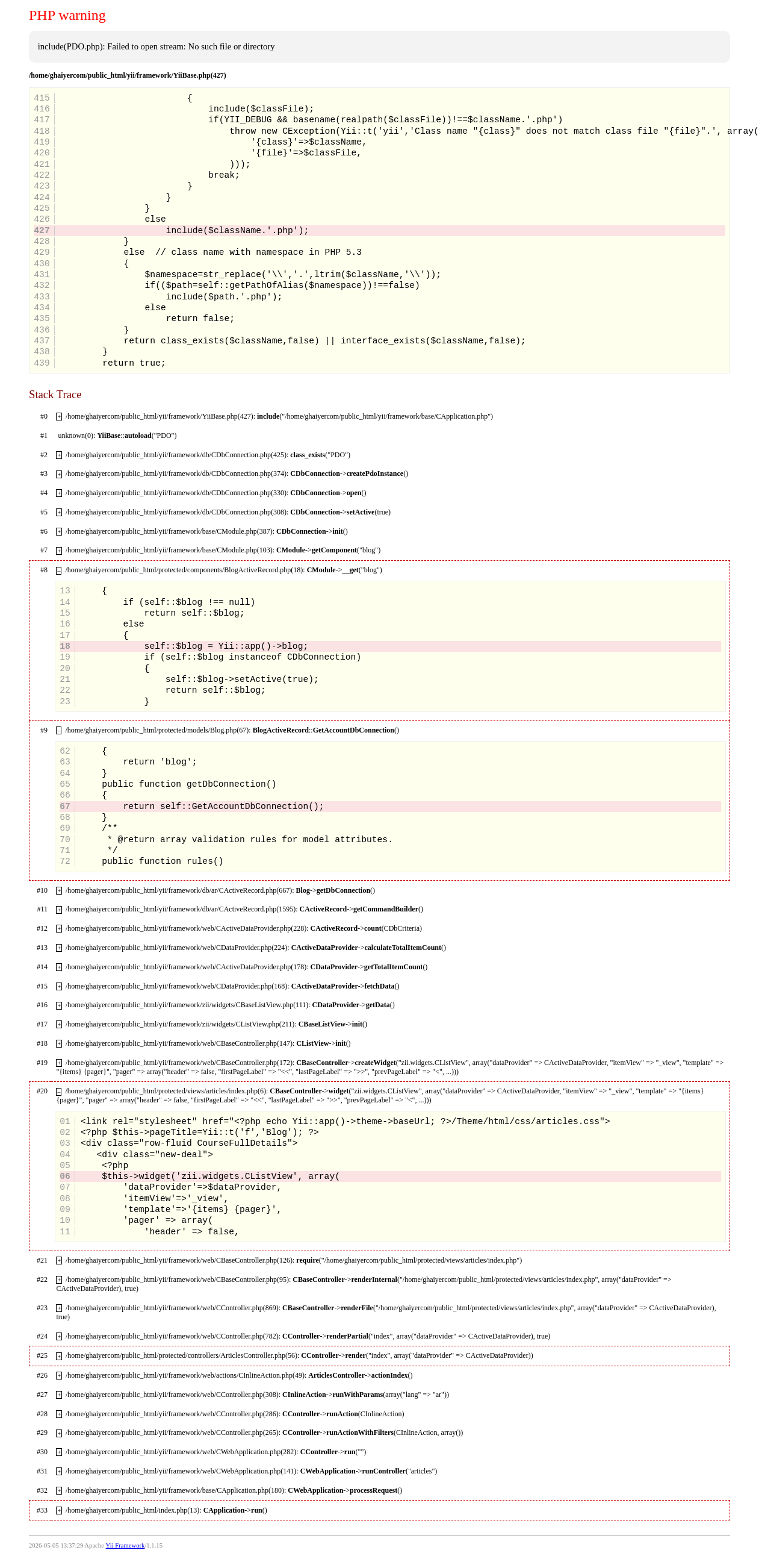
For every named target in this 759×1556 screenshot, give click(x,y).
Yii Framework (125, 1545)
